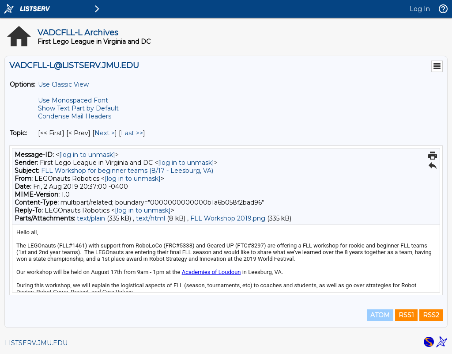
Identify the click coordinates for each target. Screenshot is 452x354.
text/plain (91, 218)
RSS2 (431, 315)
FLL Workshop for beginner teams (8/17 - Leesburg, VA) (127, 171)
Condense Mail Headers (74, 116)
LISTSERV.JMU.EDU (36, 343)
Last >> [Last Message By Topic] (132, 133)
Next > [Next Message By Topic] (104, 133)
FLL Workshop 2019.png (227, 218)
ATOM (380, 315)
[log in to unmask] (87, 155)
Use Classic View (63, 84)
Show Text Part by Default (78, 108)
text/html (150, 218)
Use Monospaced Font (73, 100)
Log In (420, 9)
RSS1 (406, 315)
